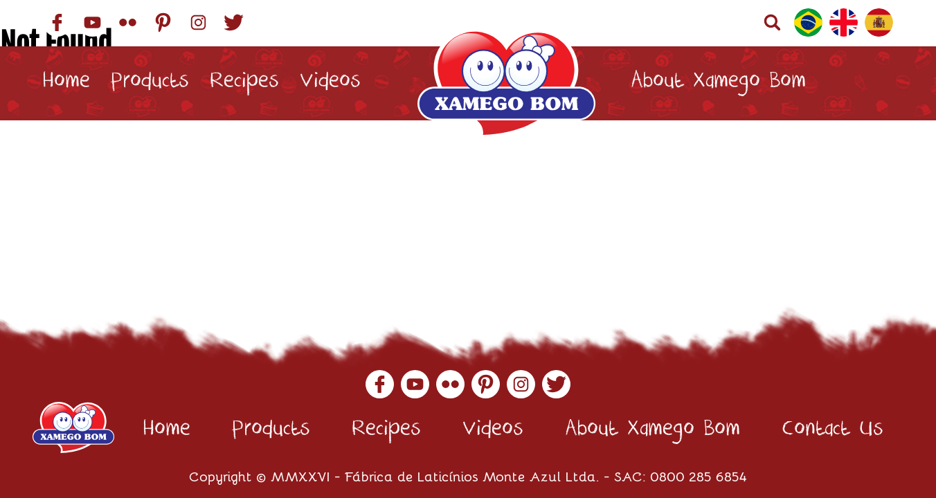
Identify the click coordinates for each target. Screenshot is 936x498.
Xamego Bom (506, 83)
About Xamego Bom (718, 83)
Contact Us (93, 157)
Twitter (233, 22)
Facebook (57, 22)
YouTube (92, 22)
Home (66, 83)
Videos (330, 83)
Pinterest (163, 22)
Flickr (128, 22)
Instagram (198, 22)
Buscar (772, 22)
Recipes (244, 83)
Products (150, 83)
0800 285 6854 (698, 475)
